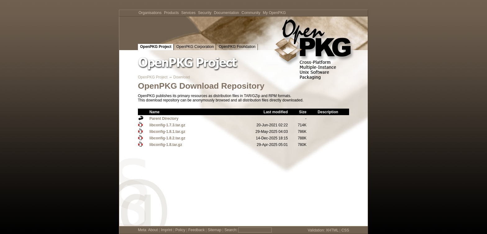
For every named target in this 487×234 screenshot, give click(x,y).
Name (154, 112)
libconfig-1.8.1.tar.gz (167, 131)
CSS (345, 230)
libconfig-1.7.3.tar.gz (167, 125)
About (153, 230)
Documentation (226, 13)
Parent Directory (163, 118)
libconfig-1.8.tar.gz (165, 145)
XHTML (332, 230)
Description (328, 112)
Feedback (196, 230)
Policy (180, 230)
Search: (231, 230)
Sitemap (214, 230)
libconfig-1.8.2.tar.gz (167, 138)
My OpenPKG (274, 13)
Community (251, 13)
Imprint (166, 230)
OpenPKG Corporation (195, 46)
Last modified (276, 112)
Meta (142, 230)
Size (303, 112)
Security (204, 13)
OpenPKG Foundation (237, 46)
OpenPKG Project (155, 46)
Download (181, 77)
